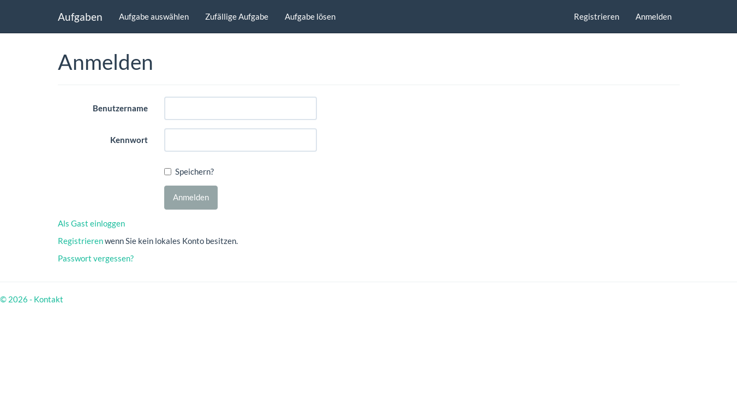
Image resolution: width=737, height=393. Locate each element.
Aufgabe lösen (310, 16)
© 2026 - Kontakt (31, 299)
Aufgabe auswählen (154, 16)
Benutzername (120, 108)
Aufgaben (80, 16)
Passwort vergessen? (96, 258)
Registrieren (596, 16)
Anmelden (654, 16)
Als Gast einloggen (91, 223)
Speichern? (194, 171)
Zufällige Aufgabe (236, 16)
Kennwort (129, 140)
